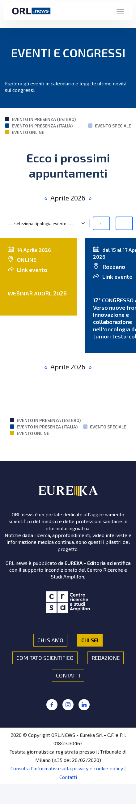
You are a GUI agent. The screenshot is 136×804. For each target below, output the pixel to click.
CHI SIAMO (50, 640)
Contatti (68, 777)
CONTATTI (68, 675)
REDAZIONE (105, 657)
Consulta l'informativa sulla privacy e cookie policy (67, 768)
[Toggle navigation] (120, 11)
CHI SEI (90, 640)
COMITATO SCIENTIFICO (45, 657)
